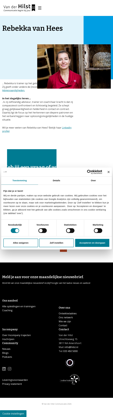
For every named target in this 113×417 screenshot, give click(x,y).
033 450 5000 (70, 351)
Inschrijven (8, 339)
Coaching (7, 310)
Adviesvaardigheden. (13, 90)
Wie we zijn (65, 321)
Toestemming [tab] (20, 180)
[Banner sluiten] (109, 172)
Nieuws (6, 349)
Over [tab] (93, 180)
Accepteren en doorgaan (92, 243)
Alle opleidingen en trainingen (18, 306)
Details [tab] (56, 180)
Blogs (5, 353)
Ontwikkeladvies (68, 313)
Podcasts (7, 357)
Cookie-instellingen (13, 413)
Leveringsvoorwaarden (15, 380)
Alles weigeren (20, 243)
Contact (63, 325)
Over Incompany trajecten (16, 335)
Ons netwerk (66, 317)
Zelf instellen (56, 243)
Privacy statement (12, 384)
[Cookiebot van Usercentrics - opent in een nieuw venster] (89, 172)
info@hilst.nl (71, 347)
